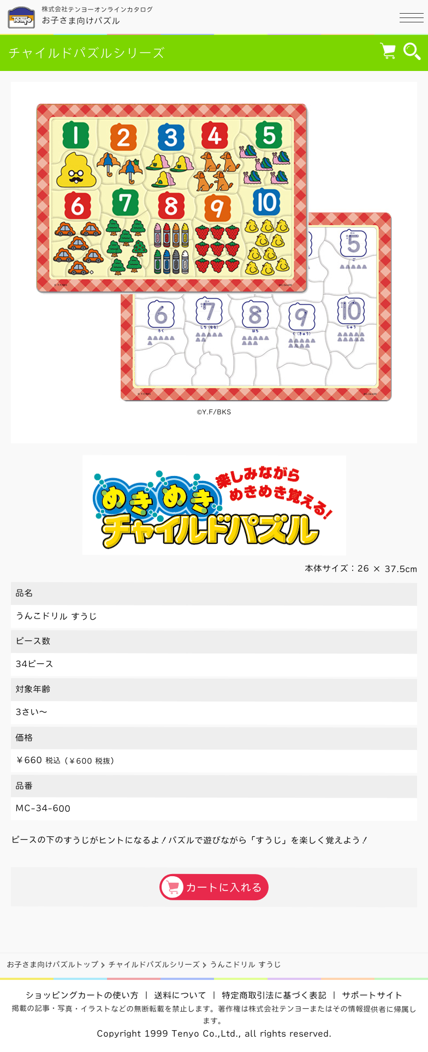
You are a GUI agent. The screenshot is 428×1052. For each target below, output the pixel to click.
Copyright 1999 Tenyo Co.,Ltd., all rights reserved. (214, 1033)
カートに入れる (212, 887)
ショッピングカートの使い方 (82, 995)
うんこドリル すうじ (245, 964)
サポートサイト (372, 995)
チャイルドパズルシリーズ (86, 53)
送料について (180, 995)
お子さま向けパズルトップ (52, 964)
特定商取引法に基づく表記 (274, 995)
